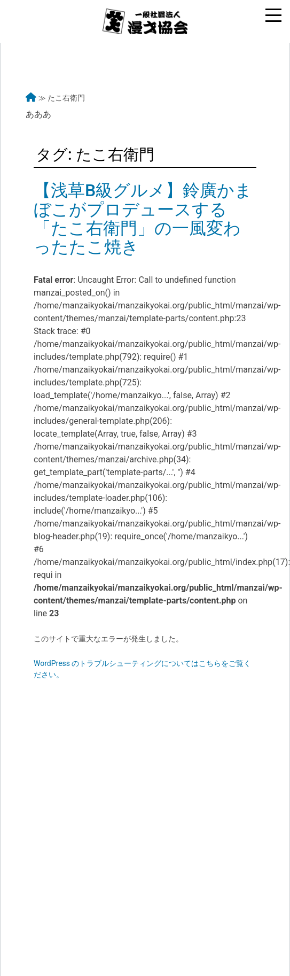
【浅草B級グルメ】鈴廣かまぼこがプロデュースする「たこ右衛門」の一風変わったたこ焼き (143, 218)
